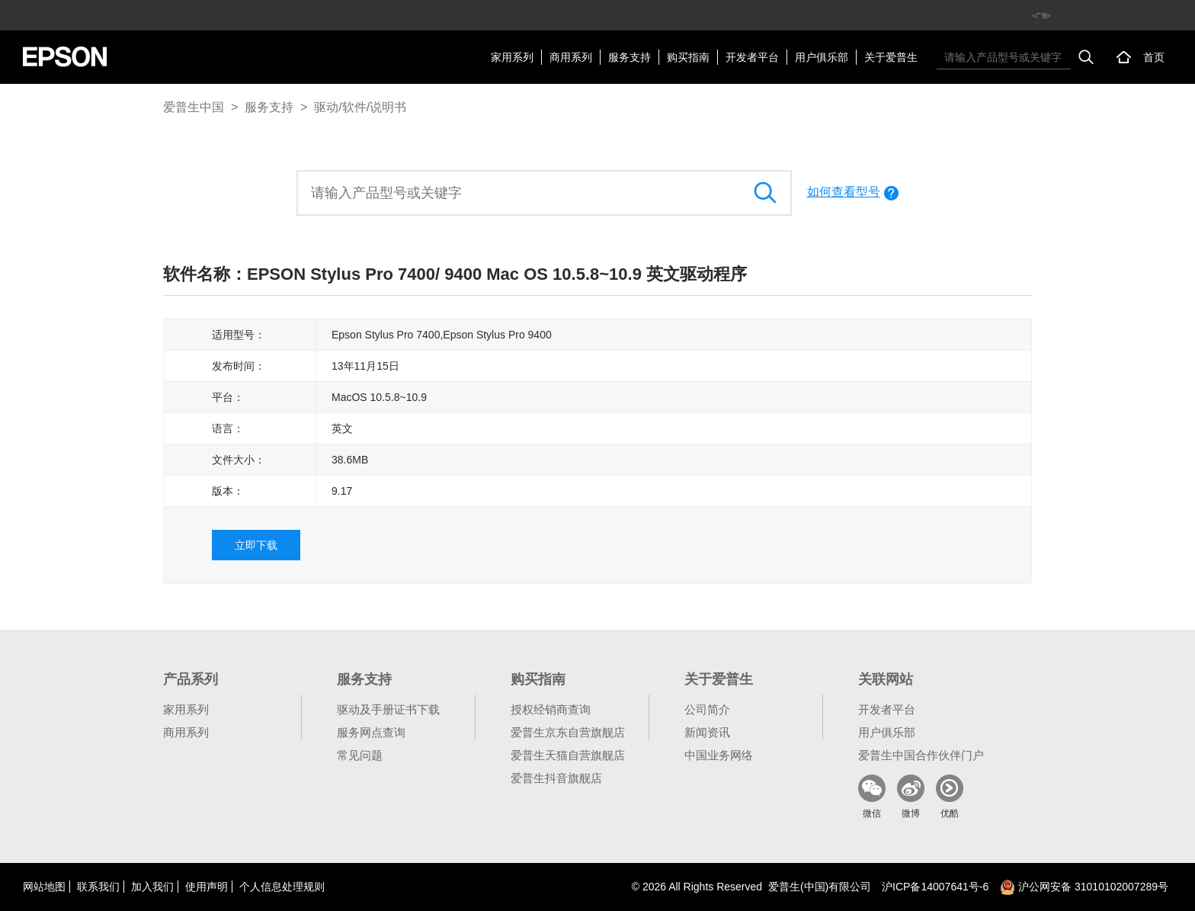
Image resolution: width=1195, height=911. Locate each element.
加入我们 (152, 887)
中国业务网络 (718, 755)
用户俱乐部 (821, 57)
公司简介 (707, 709)
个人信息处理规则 (282, 887)
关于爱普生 (891, 57)
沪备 (935, 887)
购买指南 (688, 57)
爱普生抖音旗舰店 (556, 777)
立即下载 (256, 545)
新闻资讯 (707, 732)
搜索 (1086, 57)
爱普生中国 (193, 107)
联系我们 (98, 887)
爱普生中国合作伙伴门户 (921, 755)
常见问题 (360, 755)
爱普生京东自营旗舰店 (568, 732)
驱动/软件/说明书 (360, 107)
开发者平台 (752, 57)
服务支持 (629, 57)
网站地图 (44, 887)
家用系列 (512, 57)
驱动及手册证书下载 (388, 709)
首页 (1154, 57)
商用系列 (570, 57)
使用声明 (206, 887)
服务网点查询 (371, 732)
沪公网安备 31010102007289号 (1084, 887)
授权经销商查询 (551, 709)
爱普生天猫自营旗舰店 (568, 755)
